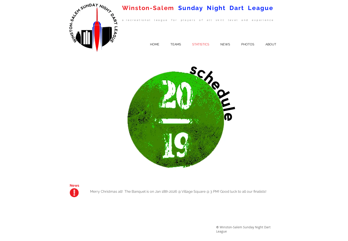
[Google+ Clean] (201, 232)
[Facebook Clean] (188, 232)
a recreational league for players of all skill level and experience (198, 20)
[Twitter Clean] (195, 232)
